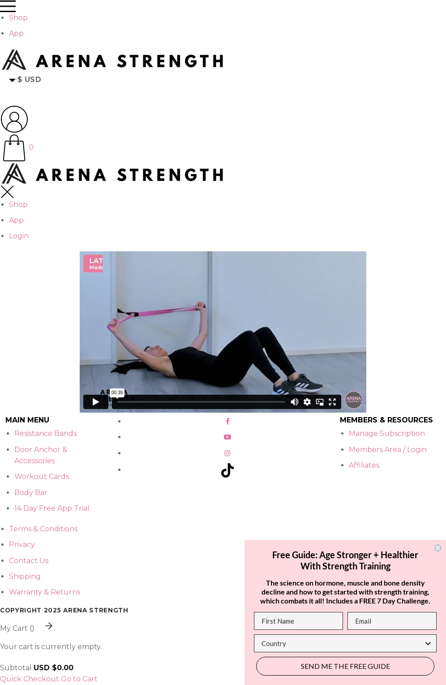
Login (19, 236)
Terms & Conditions (43, 529)
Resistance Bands (45, 433)
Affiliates (364, 465)
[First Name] (298, 621)
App (16, 33)
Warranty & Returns (44, 592)
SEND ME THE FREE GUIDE (345, 666)
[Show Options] (428, 643)
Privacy (22, 544)
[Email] (392, 621)
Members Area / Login (388, 449)
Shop (18, 17)
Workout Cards (41, 476)
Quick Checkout (29, 679)
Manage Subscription (387, 433)
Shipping (25, 576)
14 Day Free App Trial (52, 508)
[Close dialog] (437, 547)
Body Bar (30, 492)
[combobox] (343, 643)
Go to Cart (79, 679)
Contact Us (28, 560)
